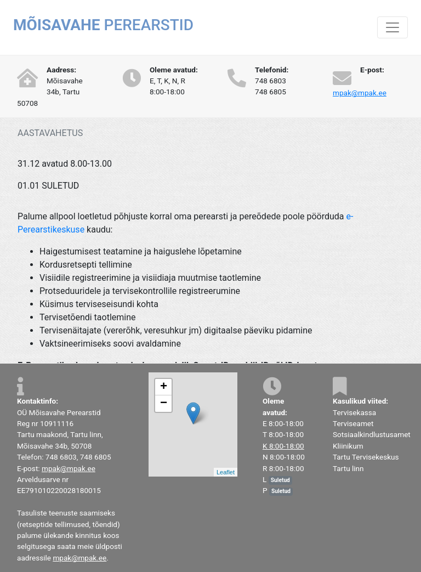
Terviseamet (353, 423)
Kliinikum (348, 445)
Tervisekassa (354, 412)
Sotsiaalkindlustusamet (372, 434)
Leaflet (226, 472)
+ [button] (163, 387)
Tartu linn (348, 468)
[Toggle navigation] (392, 27)
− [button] (163, 403)
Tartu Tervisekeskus (366, 456)
